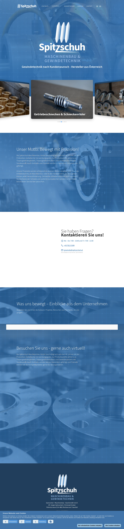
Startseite (45, 6)
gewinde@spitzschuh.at (73, 250)
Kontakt (89, 6)
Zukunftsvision (69, 6)
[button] (10, 521)
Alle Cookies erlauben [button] (112, 525)
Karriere (81, 6)
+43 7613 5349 (69, 245)
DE (97, 6)
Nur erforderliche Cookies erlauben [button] (90, 525)
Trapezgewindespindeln (25, 160)
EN (100, 6)
